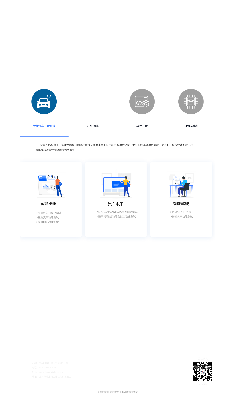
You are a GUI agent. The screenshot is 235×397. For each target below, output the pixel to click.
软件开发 (142, 126)
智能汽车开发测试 (44, 126)
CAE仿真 (93, 126)
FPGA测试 (190, 126)
